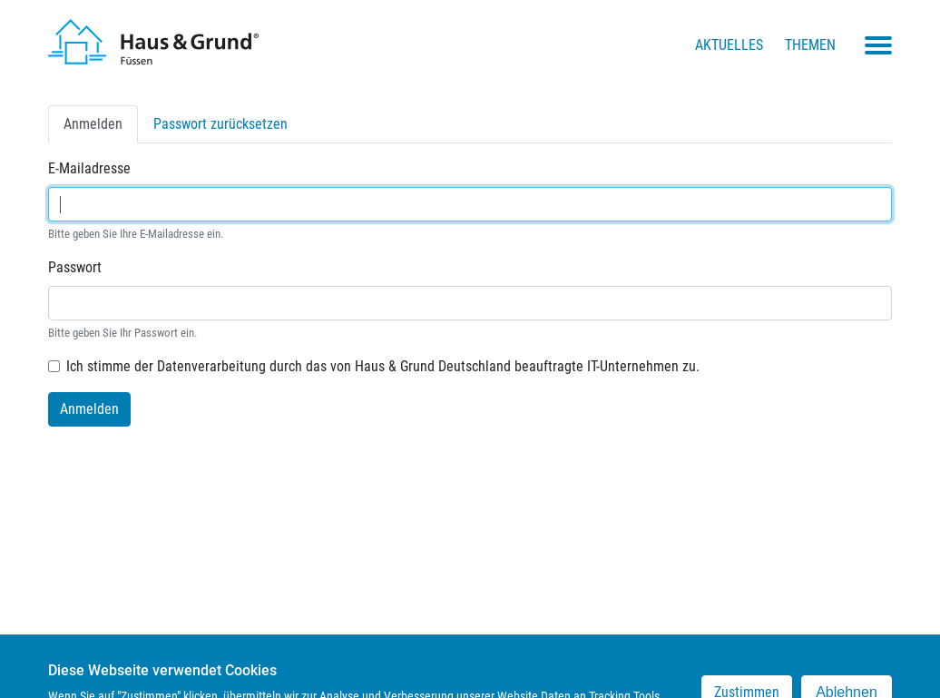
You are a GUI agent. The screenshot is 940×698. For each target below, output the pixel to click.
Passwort (75, 267)
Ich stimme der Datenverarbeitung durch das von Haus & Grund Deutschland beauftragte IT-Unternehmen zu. (383, 366)
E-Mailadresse (89, 168)
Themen (810, 45)
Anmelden (101, 128)
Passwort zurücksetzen (220, 124)
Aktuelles (729, 45)
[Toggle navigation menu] (878, 45)
